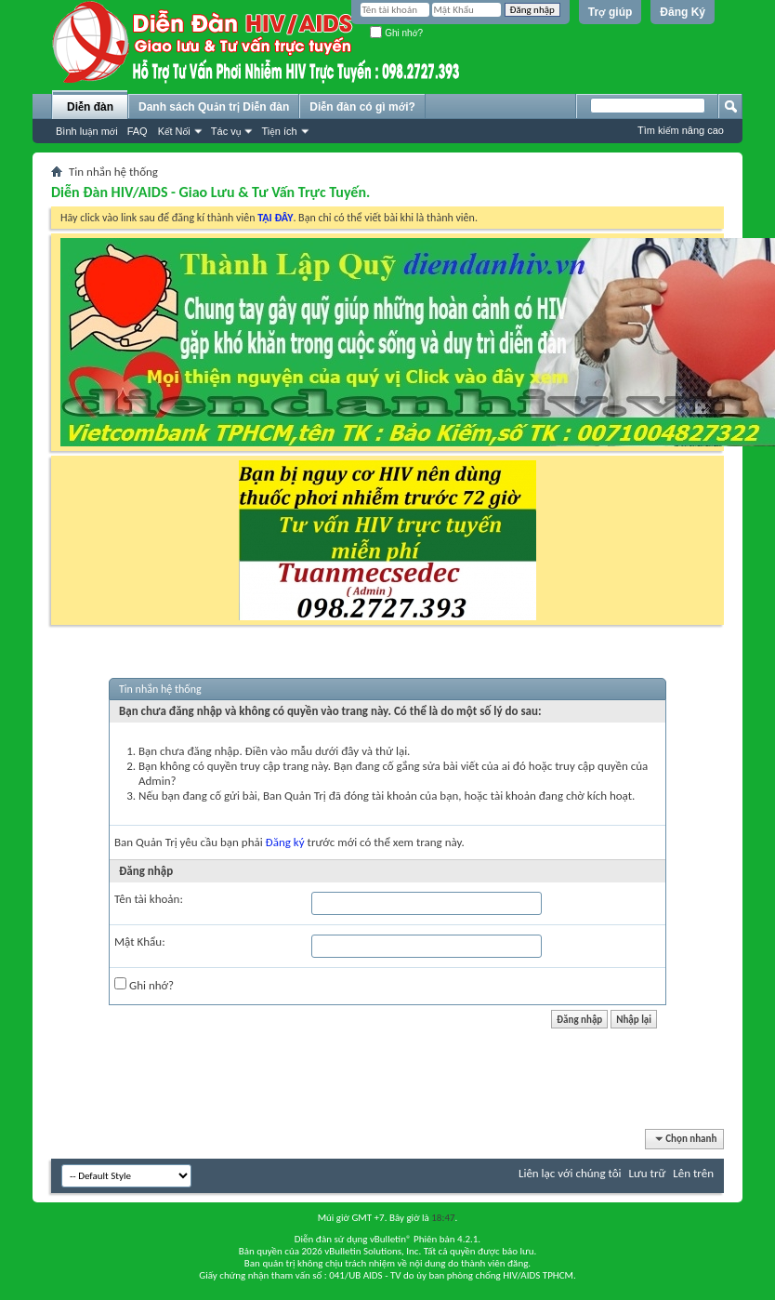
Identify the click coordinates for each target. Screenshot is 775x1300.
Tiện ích (278, 131)
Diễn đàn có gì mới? (362, 106)
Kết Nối (174, 131)
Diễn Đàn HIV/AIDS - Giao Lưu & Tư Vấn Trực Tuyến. (210, 192)
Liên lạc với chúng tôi (570, 1173)
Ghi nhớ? (396, 33)
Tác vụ (226, 131)
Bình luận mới (87, 131)
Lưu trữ (647, 1173)
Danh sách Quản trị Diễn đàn (213, 106)
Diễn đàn (90, 106)
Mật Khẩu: (139, 941)
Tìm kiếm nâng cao (680, 130)
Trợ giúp (610, 12)
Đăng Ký (682, 12)
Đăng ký (285, 842)
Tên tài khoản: (148, 899)
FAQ (137, 131)
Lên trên (693, 1173)
